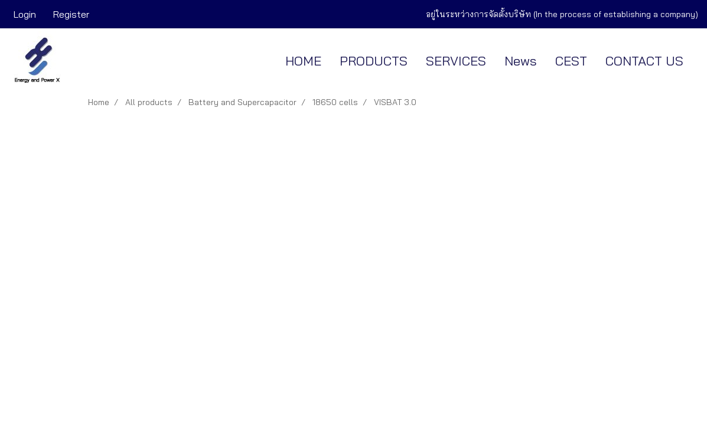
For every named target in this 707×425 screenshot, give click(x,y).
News (520, 61)
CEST (571, 61)
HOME (303, 61)
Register (71, 14)
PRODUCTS (374, 61)
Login (25, 14)
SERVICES (456, 61)
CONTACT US (644, 61)
